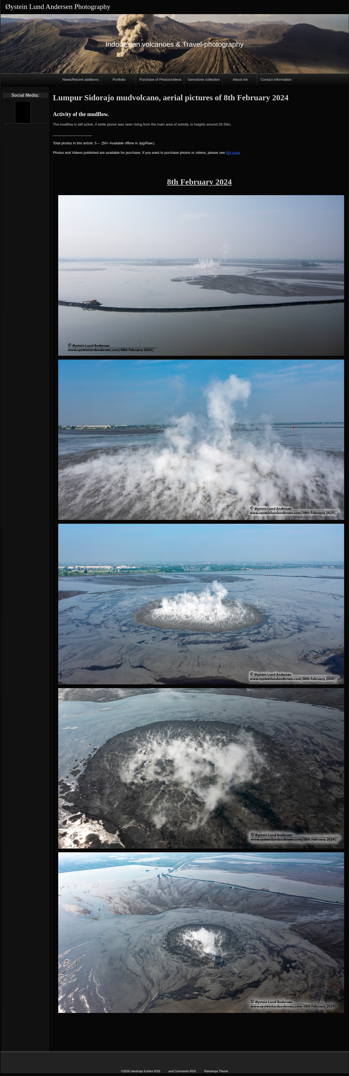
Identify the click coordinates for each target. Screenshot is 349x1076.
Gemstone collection (204, 79)
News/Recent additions (81, 79)
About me (240, 79)
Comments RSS (185, 1071)
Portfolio (119, 79)
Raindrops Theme (216, 1071)
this (228, 153)
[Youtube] (22, 112)
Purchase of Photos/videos (161, 79)
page (235, 153)
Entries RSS (152, 1071)
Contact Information (276, 79)
